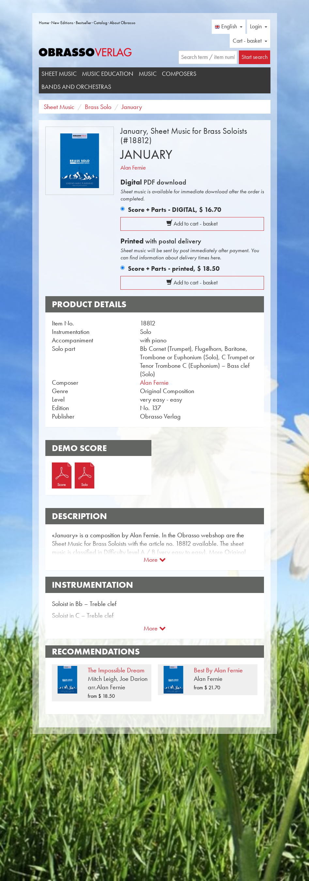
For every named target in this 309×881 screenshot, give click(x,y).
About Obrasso (122, 22)
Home (44, 22)
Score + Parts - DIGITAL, (174, 209)
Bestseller (83, 22)
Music (148, 73)
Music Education (107, 73)
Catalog (100, 22)
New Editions (62, 22)
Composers (179, 73)
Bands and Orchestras (76, 86)
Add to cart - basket (192, 223)
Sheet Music (59, 73)
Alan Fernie (133, 167)
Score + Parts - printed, (174, 268)
